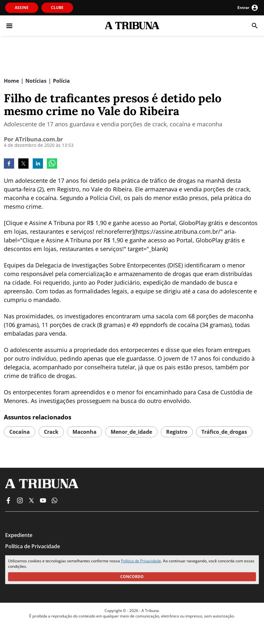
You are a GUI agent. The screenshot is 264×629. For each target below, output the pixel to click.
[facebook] (9, 164)
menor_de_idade (131, 431)
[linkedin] (38, 164)
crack (51, 431)
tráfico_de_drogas (224, 431)
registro (176, 431)
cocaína (19, 431)
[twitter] (23, 164)
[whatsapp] (52, 164)
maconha (84, 431)
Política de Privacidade (141, 561)
